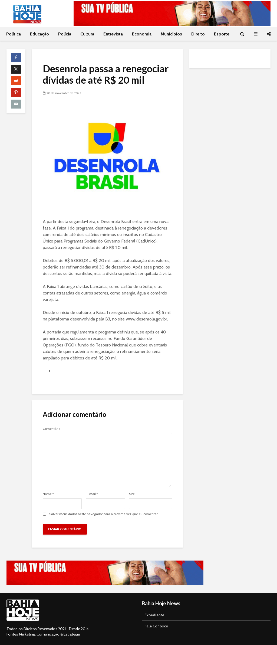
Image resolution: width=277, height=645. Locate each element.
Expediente (154, 615)
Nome (48, 494)
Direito (198, 34)
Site (132, 494)
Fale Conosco (156, 626)
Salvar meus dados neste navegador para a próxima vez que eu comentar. (104, 514)
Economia (141, 34)
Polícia (64, 34)
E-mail (92, 494)
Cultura (87, 34)
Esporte (221, 34)
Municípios (171, 34)
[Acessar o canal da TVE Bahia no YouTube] (172, 13)
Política (13, 34)
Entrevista (113, 34)
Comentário (51, 428)
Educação (39, 34)
